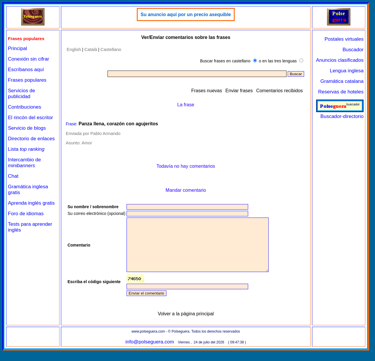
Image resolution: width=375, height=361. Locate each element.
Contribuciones (24, 107)
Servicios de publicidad (21, 93)
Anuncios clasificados (340, 60)
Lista (26, 149)
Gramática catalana (342, 81)
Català (90, 49)
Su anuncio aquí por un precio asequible (186, 14)
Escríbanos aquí (26, 69)
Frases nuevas (206, 90)
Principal (17, 48)
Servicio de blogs (27, 128)
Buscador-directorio (340, 113)
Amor (87, 142)
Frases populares (27, 80)
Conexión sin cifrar (28, 59)
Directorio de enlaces (31, 138)
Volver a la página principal (186, 324)
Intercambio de (24, 162)
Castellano (110, 49)
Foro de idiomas (26, 213)
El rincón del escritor (30, 117)
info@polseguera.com (149, 352)
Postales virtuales (344, 39)
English (74, 49)
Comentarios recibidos (279, 90)
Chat (13, 176)
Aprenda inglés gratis (31, 203)
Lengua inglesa (347, 70)
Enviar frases (239, 90)
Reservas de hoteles (341, 92)
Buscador (353, 49)
